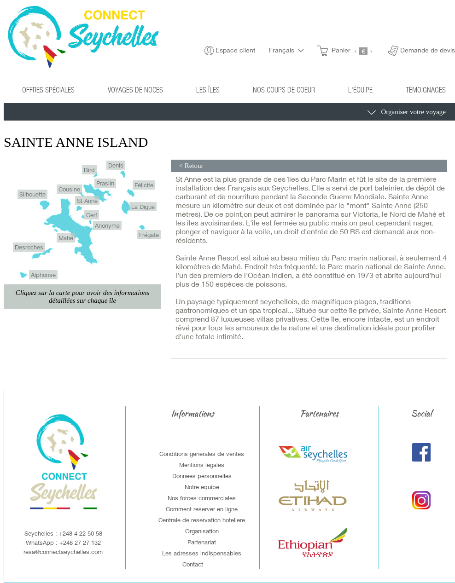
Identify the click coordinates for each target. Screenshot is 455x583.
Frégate (149, 234)
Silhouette (32, 194)
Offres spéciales (48, 89)
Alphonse (43, 274)
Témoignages (426, 89)
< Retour (190, 165)
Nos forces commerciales (202, 498)
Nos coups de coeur (284, 89)
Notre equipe (202, 487)
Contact (192, 564)
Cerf (91, 215)
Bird (89, 169)
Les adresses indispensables (201, 553)
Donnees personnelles (202, 475)
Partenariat (201, 542)
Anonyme (107, 225)
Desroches (29, 247)
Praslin (105, 183)
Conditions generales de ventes (201, 453)
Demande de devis (427, 50)
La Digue (143, 206)
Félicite (143, 185)
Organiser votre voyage (406, 113)
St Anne (87, 200)
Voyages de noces (135, 89)
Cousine (69, 189)
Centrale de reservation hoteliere (201, 520)
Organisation (202, 531)
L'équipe (360, 89)
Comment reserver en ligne (202, 509)
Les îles (208, 89)
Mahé (65, 238)
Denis (115, 165)
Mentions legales (201, 464)
